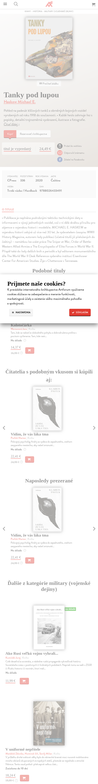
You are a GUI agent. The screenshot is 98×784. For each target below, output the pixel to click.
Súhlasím (80, 312)
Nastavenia (21, 312)
